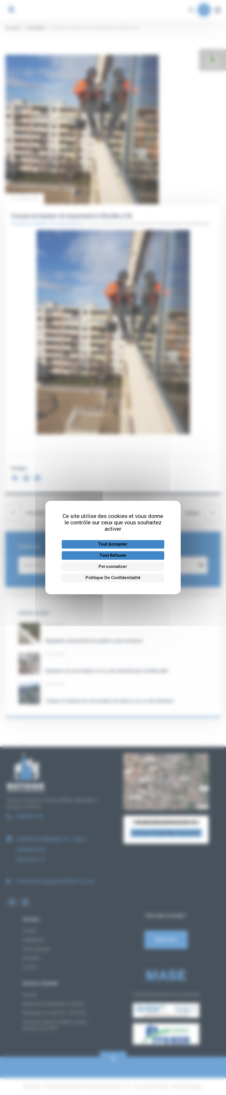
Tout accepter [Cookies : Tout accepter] (113, 544)
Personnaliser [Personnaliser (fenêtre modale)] (112, 566)
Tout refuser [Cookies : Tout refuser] (113, 555)
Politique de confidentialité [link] (113, 577)
